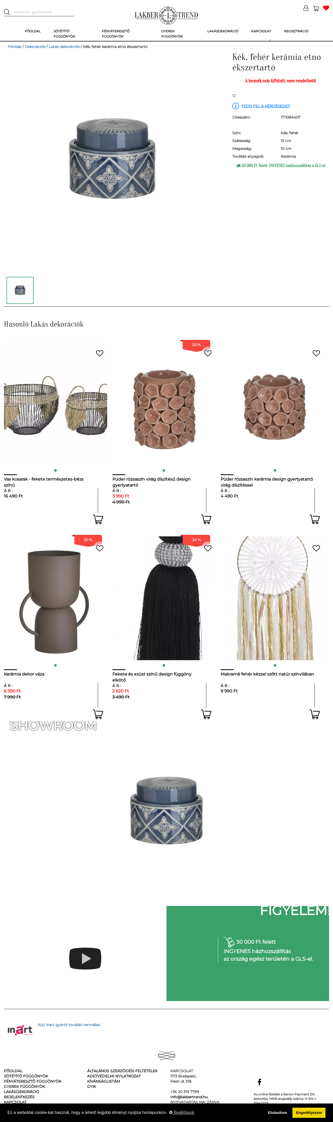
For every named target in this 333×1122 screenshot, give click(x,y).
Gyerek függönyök (24, 1086)
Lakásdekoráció (21, 1091)
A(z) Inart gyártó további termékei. (69, 1024)
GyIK (91, 1086)
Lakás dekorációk (64, 46)
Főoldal (14, 46)
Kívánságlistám (103, 1081)
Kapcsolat (15, 1102)
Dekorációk (35, 46)
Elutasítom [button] (277, 1113)
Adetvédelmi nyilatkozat (114, 1076)
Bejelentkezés (19, 1097)
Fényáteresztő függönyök (32, 1081)
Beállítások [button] (181, 1112)
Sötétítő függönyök (26, 1076)
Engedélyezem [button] (309, 1113)
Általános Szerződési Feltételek (122, 1071)
